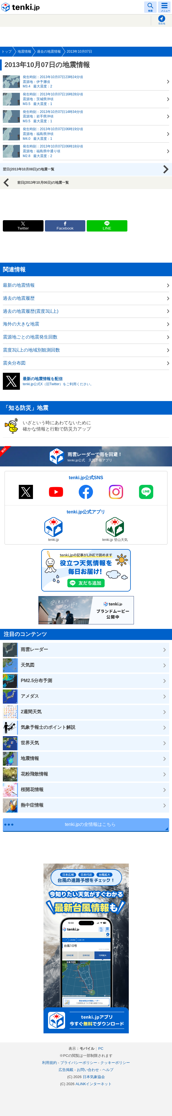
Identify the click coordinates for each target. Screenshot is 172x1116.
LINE (107, 228)
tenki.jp (21, 7)
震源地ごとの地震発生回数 (30, 337)
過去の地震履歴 (19, 298)
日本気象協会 (94, 1077)
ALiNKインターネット (94, 1084)
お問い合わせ (88, 1070)
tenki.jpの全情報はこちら (90, 824)
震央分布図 (14, 363)
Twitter (23, 228)
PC (100, 1048)
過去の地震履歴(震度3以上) (31, 311)
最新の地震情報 (19, 285)
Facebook (65, 228)
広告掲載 (66, 1070)
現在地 (161, 23)
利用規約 (49, 1063)
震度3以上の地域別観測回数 (31, 350)
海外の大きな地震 (21, 324)
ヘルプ (107, 1070)
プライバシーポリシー (78, 1063)
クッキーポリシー (115, 1063)
